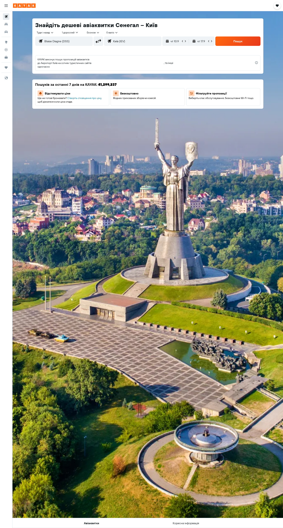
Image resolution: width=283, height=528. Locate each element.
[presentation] (256, 62)
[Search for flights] (6, 16)
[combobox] (45, 32)
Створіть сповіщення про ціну (84, 98)
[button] (6, 6)
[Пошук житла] (6, 24)
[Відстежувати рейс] (6, 49)
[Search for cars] (6, 31)
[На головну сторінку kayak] (24, 5)
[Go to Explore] (6, 42)
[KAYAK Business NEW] (6, 57)
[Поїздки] (6, 67)
